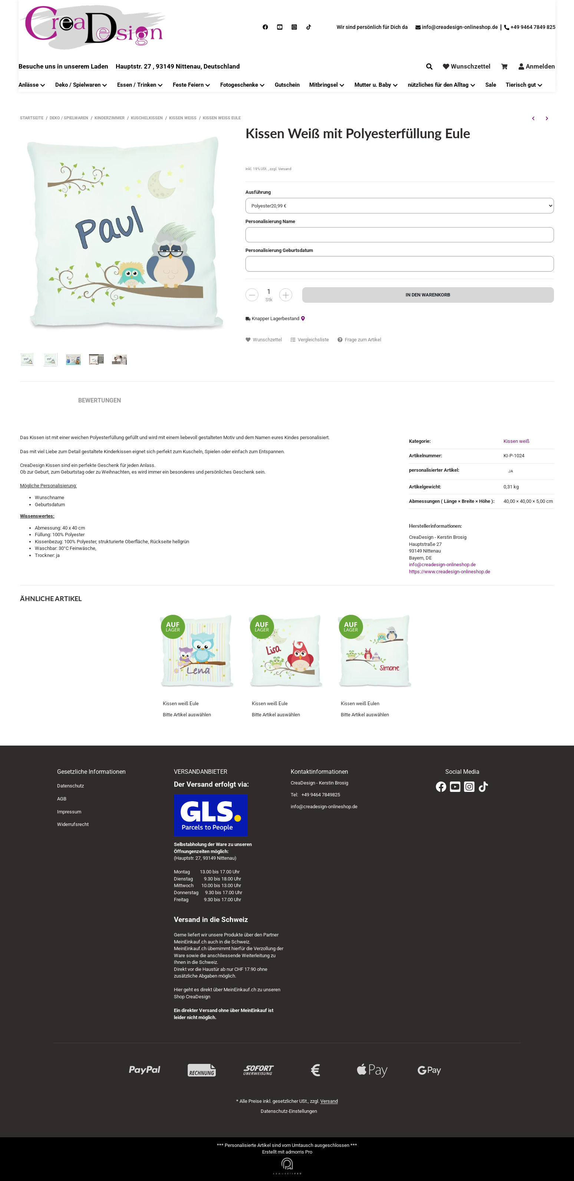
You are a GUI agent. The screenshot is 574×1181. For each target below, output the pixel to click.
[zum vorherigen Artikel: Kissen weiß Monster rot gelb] (533, 118)
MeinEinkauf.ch (190, 942)
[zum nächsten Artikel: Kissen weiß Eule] (547, 118)
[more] (251, 294)
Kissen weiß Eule (181, 703)
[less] (285, 294)
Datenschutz (70, 786)
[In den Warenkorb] (428, 295)
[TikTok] (483, 787)
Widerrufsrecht (73, 824)
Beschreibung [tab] (41, 400)
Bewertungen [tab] (99, 400)
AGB (61, 799)
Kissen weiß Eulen (360, 703)
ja (510, 471)
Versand (284, 169)
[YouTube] (455, 787)
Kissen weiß (517, 441)
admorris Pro (299, 1152)
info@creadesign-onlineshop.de (442, 564)
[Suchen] (429, 66)
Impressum (69, 812)
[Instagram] (469, 787)
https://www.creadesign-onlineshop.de (449, 571)
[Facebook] (441, 787)
